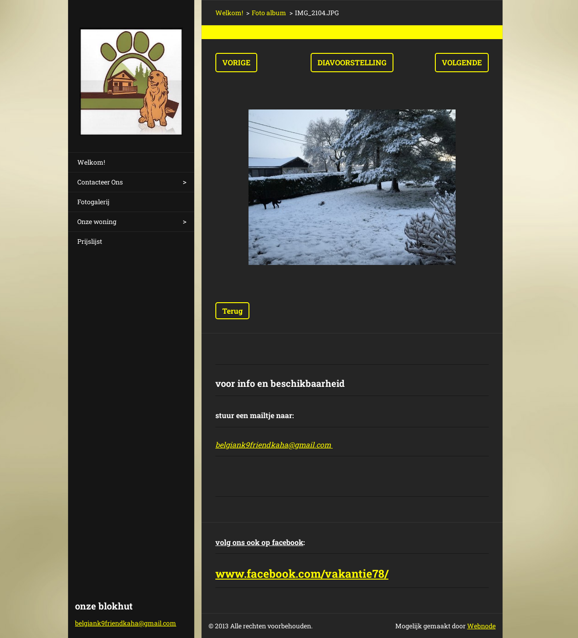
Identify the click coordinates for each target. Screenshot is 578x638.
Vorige (236, 62)
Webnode (481, 625)
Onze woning (96, 221)
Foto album (269, 12)
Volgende (462, 62)
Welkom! (91, 162)
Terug (232, 311)
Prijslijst (89, 241)
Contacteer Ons (100, 182)
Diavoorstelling (352, 62)
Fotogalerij (93, 201)
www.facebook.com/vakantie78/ (301, 573)
